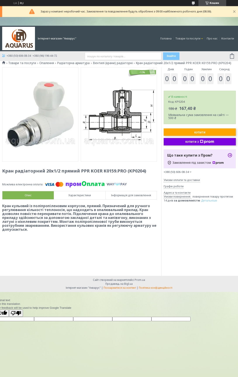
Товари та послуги (187, 38)
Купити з (199, 142)
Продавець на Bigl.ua (119, 284)
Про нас (212, 38)
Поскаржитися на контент (120, 288)
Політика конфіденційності (155, 288)
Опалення (46, 63)
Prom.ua (140, 280)
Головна (166, 38)
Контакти (227, 38)
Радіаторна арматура (73, 63)
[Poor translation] (16, 313)
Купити (199, 132)
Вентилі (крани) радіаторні (113, 63)
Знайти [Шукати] (171, 56)
